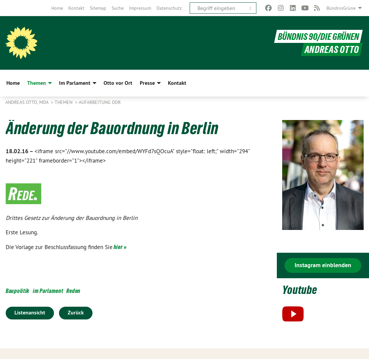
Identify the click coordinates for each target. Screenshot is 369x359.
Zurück (76, 312)
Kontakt (76, 8)
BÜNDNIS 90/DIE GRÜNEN (317, 36)
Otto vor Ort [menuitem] (118, 82)
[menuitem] (57, 8)
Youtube (301, 289)
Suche (118, 8)
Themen (64, 102)
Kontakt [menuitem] (177, 82)
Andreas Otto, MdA (27, 102)
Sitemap (98, 8)
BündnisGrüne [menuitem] (341, 8)
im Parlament (48, 290)
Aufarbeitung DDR (100, 102)
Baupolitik (17, 290)
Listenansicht (29, 312)
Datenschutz (169, 8)
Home (57, 8)
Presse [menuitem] (147, 82)
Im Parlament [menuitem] (74, 82)
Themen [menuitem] (36, 82)
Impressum (140, 8)
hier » (120, 246)
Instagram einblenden (323, 265)
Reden (73, 290)
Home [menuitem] (13, 82)
